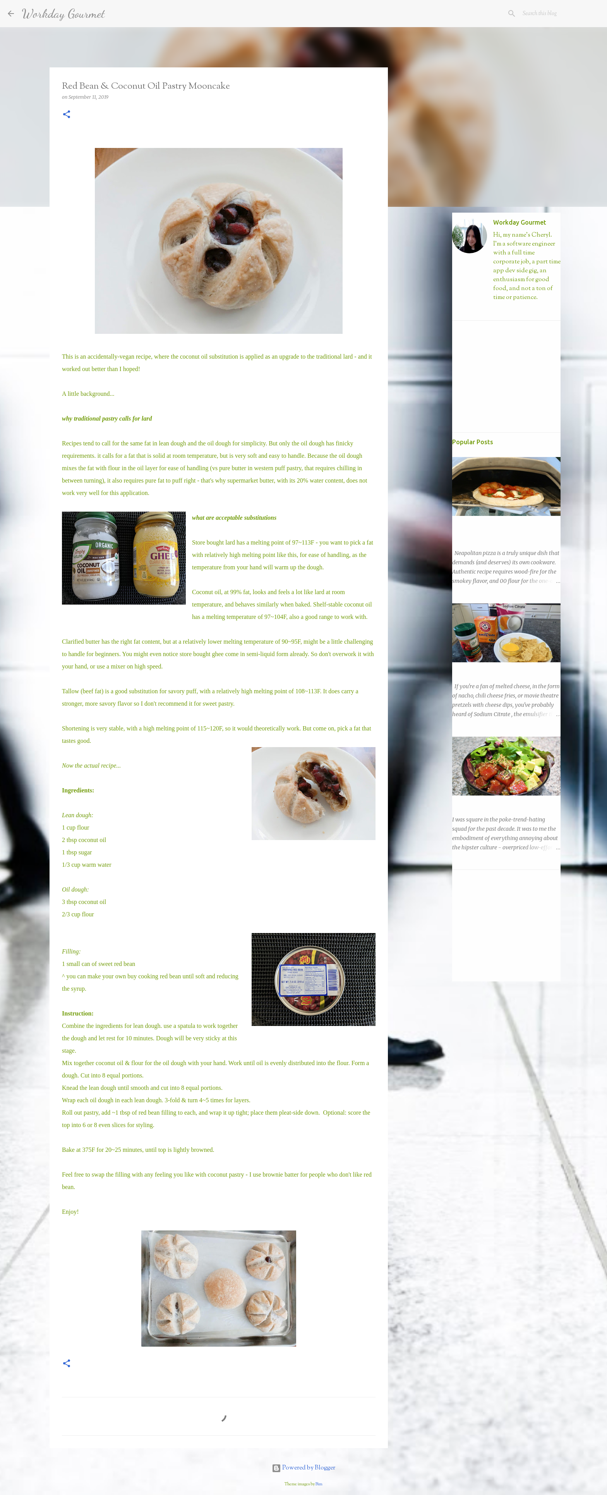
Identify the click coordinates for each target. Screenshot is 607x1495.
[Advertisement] (427, 334)
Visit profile (507, 310)
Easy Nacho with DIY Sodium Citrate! (498, 669)
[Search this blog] (560, 13)
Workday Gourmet (63, 13)
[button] (66, 115)
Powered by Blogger (303, 1468)
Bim (319, 1484)
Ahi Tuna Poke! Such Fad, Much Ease (498, 802)
